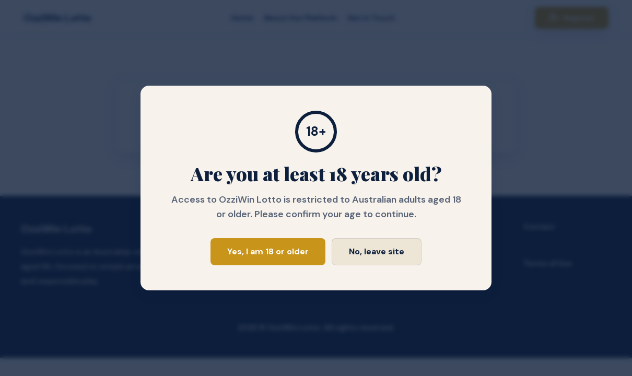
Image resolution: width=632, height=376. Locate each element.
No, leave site (376, 251)
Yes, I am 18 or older (268, 251)
